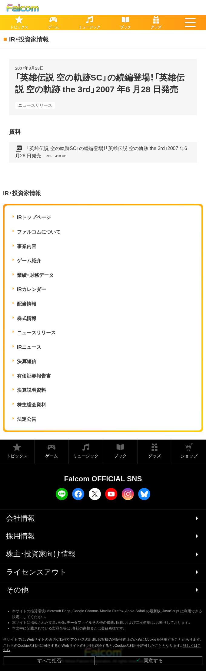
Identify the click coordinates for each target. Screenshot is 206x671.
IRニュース (29, 347)
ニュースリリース (35, 105)
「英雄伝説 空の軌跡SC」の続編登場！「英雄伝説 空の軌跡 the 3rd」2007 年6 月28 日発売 (101, 152)
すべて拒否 (49, 660)
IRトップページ (34, 217)
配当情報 (26, 303)
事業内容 (26, 246)
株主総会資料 (31, 404)
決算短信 (26, 361)
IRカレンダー (31, 289)
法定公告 (26, 419)
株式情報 (26, 318)
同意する (149, 660)
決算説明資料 (31, 390)
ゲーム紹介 (29, 260)
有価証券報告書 (34, 375)
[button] (190, 22)
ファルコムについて (39, 231)
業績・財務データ (35, 275)
